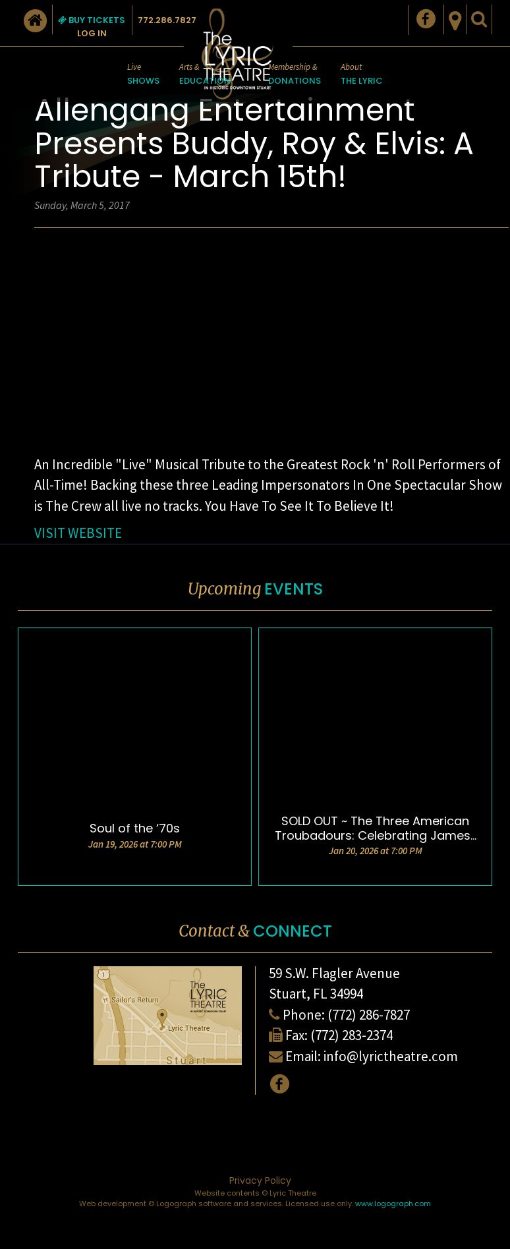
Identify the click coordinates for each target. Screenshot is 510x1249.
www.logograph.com (393, 1203)
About (362, 74)
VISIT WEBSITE (78, 533)
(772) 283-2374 (351, 1035)
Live (143, 74)
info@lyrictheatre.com (391, 1056)
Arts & (205, 74)
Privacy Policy (260, 1180)
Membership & (294, 74)
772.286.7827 (167, 20)
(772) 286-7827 (368, 1015)
